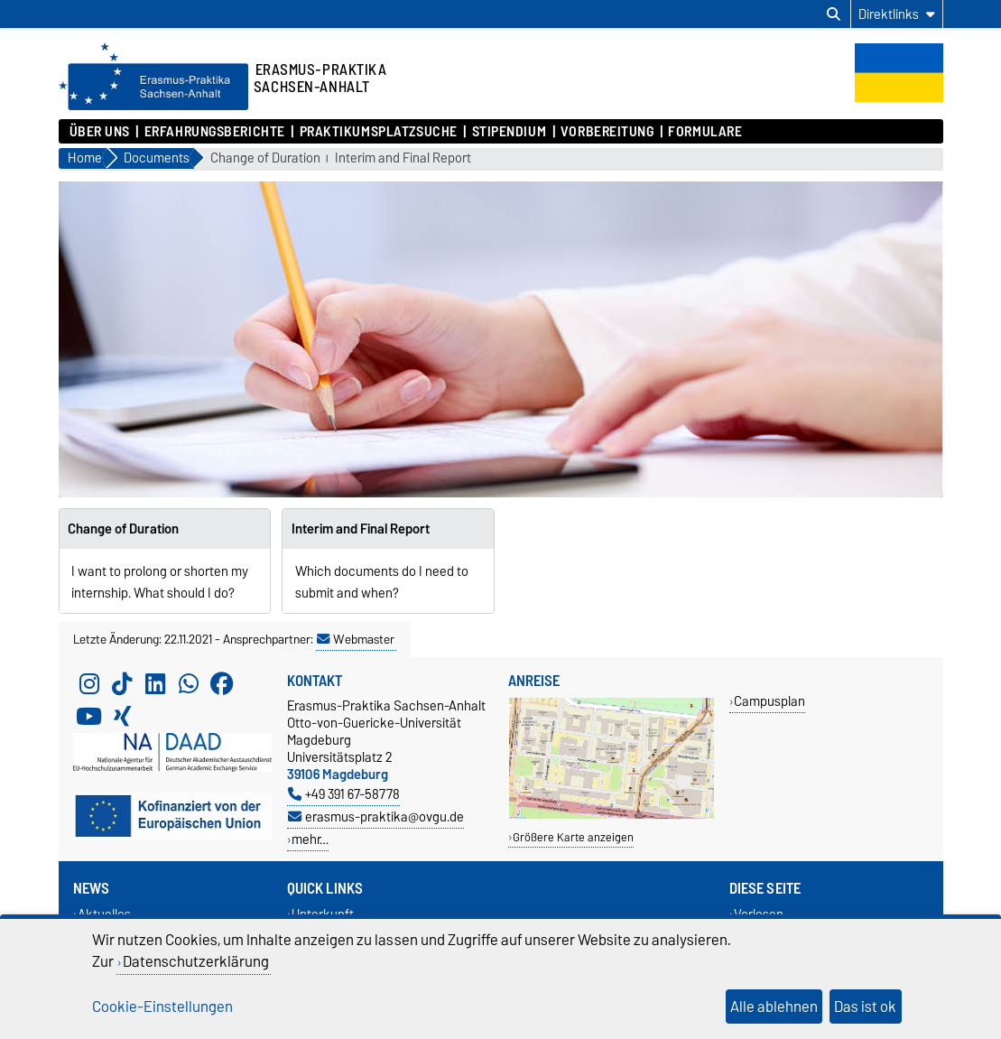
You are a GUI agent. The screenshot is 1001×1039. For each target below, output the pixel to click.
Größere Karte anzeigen (573, 837)
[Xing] (122, 716)
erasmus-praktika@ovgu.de (376, 816)
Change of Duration (265, 158)
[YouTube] (89, 716)
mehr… (310, 839)
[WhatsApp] (188, 684)
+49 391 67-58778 (344, 794)
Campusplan (769, 701)
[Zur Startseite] (153, 105)
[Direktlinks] (896, 14)
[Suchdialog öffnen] (834, 14)
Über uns (100, 132)
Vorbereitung (607, 132)
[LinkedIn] (155, 684)
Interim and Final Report (403, 158)
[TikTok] (122, 684)
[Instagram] (89, 684)
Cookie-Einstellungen (162, 1006)
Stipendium (509, 132)
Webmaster (355, 639)
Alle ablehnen (774, 1006)
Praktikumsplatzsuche (379, 132)
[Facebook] (222, 684)
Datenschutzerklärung (196, 961)
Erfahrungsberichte (214, 132)
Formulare (705, 132)
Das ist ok (865, 1006)
